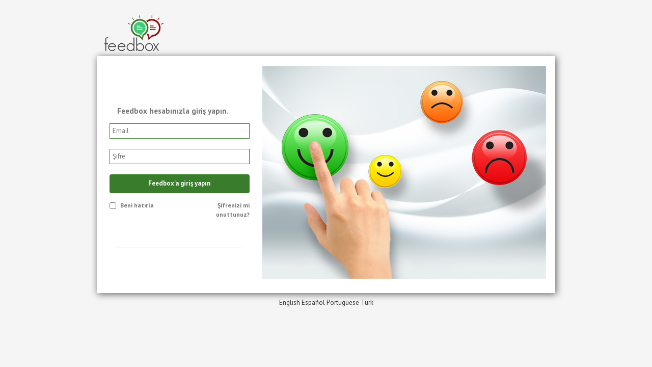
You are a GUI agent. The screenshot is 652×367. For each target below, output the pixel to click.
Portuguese (343, 302)
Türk (367, 302)
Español (313, 302)
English (289, 302)
